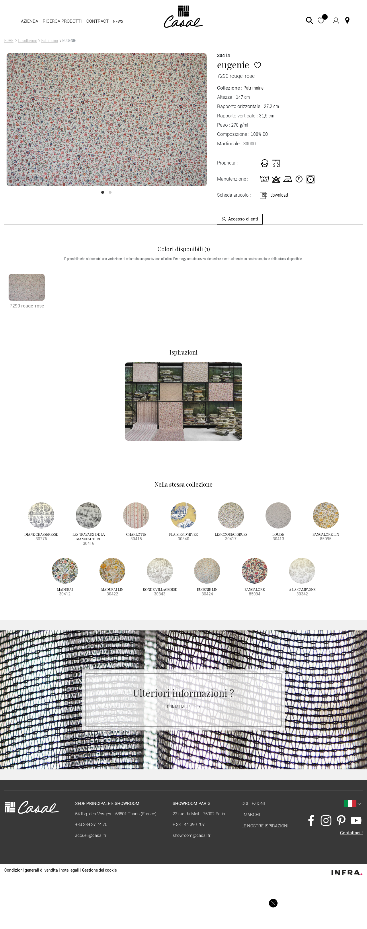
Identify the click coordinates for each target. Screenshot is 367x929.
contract (97, 21)
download (273, 195)
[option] (107, 119)
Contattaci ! (183, 707)
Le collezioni (27, 40)
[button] (321, 20)
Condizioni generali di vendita (31, 870)
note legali (69, 870)
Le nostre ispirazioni (264, 826)
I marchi (250, 814)
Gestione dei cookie (99, 870)
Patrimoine (49, 40)
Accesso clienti (240, 219)
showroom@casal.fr (191, 835)
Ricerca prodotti (62, 21)
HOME (8, 40)
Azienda (29, 21)
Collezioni (253, 803)
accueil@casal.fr (90, 835)
